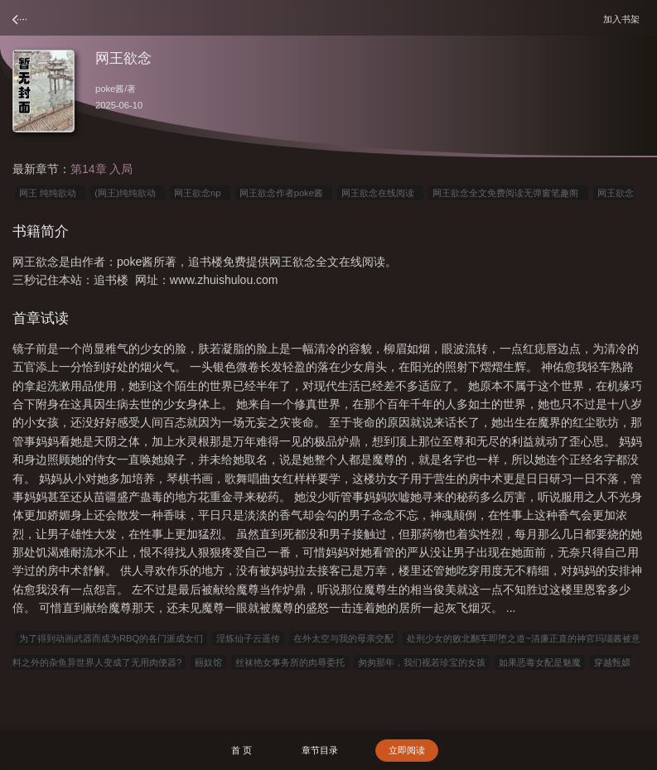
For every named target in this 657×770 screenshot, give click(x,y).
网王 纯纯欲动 (50, 193)
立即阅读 (407, 750)
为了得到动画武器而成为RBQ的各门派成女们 (111, 638)
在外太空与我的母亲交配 (343, 638)
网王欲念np (200, 193)
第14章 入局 (101, 169)
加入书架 (624, 18)
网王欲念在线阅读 (380, 193)
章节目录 (320, 750)
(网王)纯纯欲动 (127, 193)
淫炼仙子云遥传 (248, 638)
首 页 (241, 750)
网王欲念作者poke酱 (283, 193)
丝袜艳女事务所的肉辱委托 (290, 662)
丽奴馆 (208, 662)
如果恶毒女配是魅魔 (540, 662)
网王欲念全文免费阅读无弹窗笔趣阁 (507, 193)
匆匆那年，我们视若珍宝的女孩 (422, 662)
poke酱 (109, 89)
